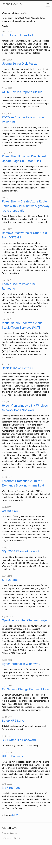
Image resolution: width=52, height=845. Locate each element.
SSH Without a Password (19, 740)
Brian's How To (12, 4)
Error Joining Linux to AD (19, 35)
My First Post (11, 787)
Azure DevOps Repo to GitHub (22, 92)
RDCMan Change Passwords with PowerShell (24, 120)
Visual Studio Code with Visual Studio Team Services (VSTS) (22, 325)
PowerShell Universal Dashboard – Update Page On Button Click (25, 159)
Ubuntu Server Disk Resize (19, 63)
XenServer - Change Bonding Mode (25, 689)
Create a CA (10, 511)
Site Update (10, 580)
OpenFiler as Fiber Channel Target (25, 620)
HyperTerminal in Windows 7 (21, 664)
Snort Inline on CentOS (17, 368)
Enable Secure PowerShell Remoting (19, 286)
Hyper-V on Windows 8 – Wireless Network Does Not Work (25, 408)
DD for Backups (12, 756)
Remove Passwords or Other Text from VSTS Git (24, 235)
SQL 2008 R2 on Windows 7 (20, 551)
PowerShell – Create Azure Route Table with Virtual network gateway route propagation (25, 206)
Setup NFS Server (14, 720)
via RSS (14, 815)
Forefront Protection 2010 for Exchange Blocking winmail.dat (23, 483)
